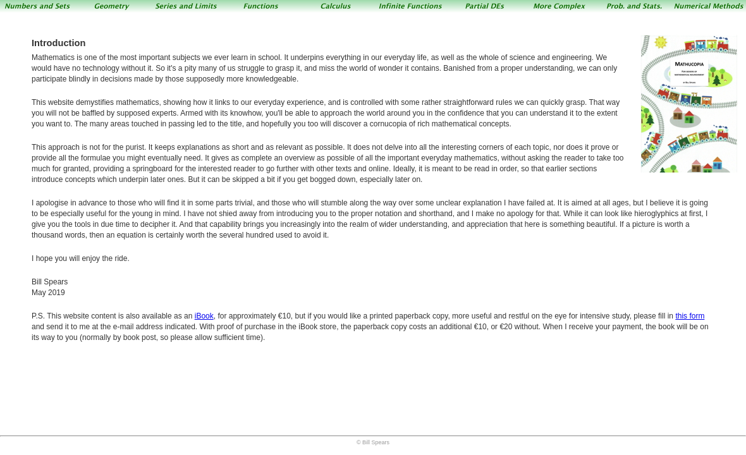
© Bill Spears (373, 442)
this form (689, 316)
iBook (204, 316)
